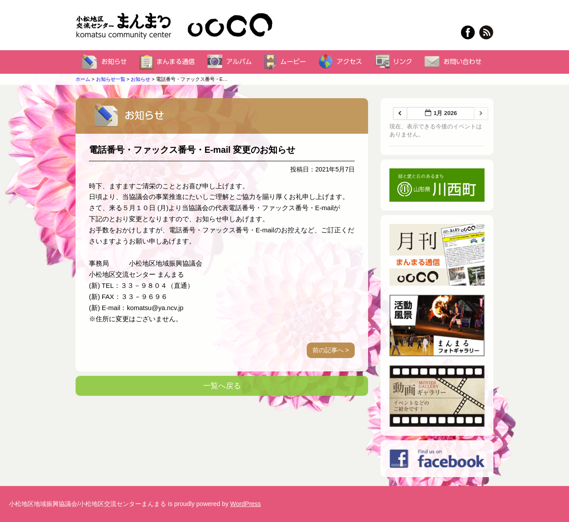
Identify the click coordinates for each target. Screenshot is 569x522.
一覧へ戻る (222, 386)
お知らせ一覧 (110, 79)
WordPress (245, 503)
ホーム (83, 79)
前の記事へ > (331, 350)
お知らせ (140, 79)
